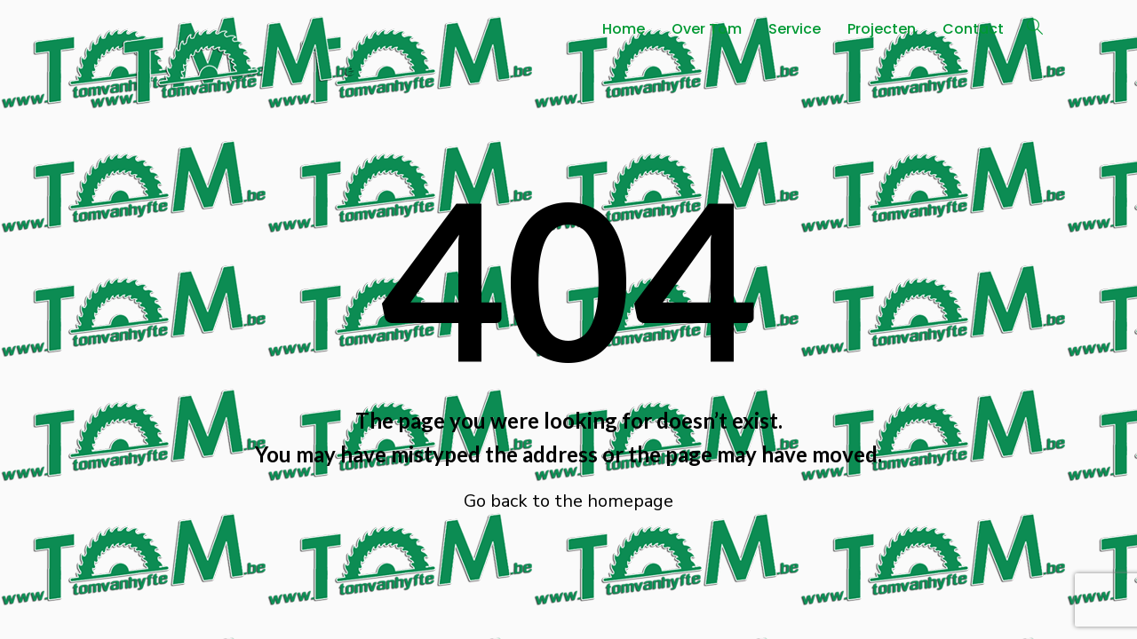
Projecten (881, 29)
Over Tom (707, 29)
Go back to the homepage (568, 501)
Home (623, 29)
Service (794, 29)
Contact (973, 29)
